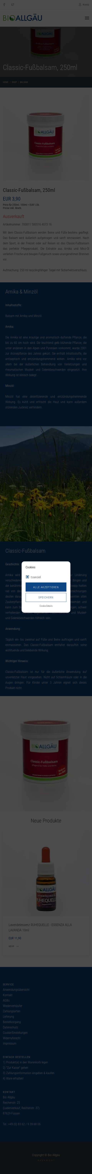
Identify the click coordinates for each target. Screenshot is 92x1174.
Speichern (46, 597)
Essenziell (36, 577)
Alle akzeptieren (46, 587)
